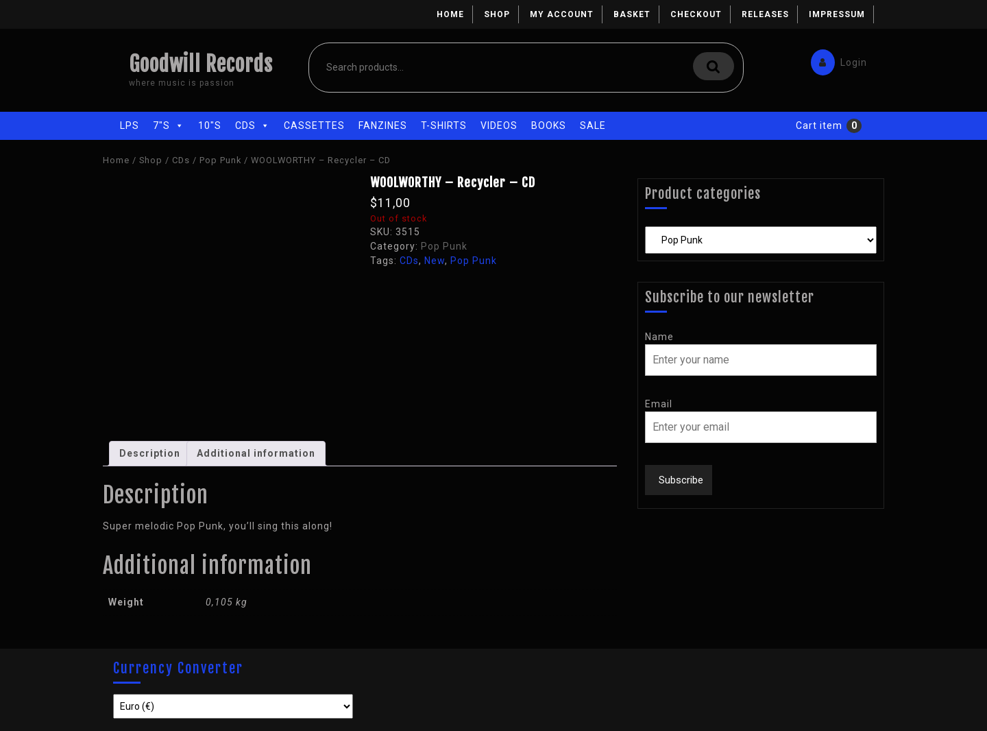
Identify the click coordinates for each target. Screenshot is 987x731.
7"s (168, 125)
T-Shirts (444, 125)
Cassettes (314, 125)
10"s (209, 125)
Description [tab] (149, 453)
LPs (129, 125)
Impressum (837, 14)
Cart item (819, 125)
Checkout (696, 14)
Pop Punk (220, 160)
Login (835, 59)
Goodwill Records (201, 64)
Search (713, 66)
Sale (593, 125)
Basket (631, 14)
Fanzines (382, 125)
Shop (497, 14)
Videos (498, 125)
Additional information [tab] (256, 453)
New (434, 260)
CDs (252, 125)
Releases (765, 14)
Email (658, 403)
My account (562, 14)
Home (450, 14)
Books (548, 125)
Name (659, 336)
